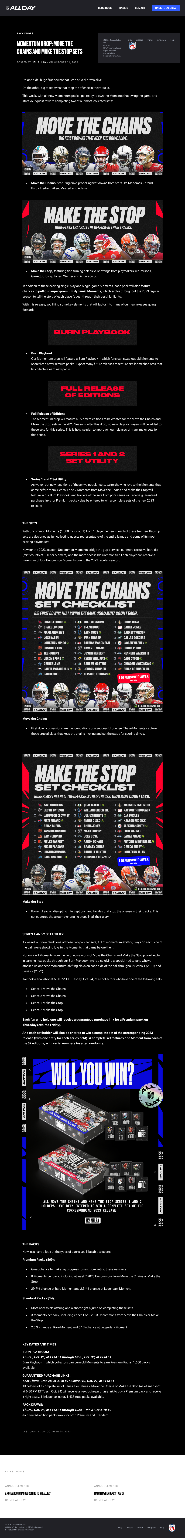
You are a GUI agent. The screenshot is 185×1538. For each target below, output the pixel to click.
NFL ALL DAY (40, 62)
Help (172, 40)
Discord (139, 40)
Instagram (161, 40)
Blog (130, 40)
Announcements (17, 1486)
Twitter (150, 40)
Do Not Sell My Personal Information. (20, 1530)
